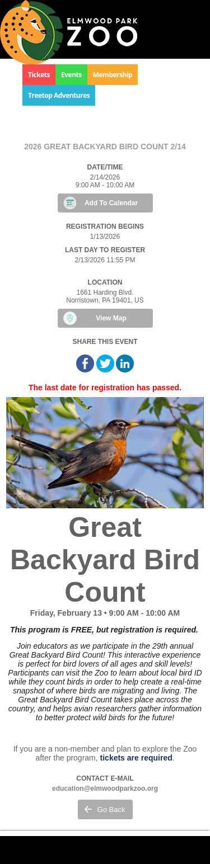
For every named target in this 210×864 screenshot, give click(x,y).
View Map (111, 318)
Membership (112, 74)
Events (71, 74)
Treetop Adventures (59, 95)
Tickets (39, 74)
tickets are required (136, 757)
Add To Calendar (111, 203)
